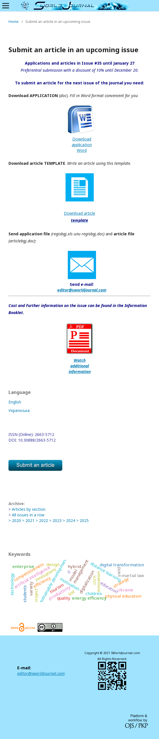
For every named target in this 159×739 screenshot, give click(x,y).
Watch (80, 360)
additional (79, 366)
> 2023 (55, 520)
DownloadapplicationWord (82, 144)
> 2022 (42, 520)
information (80, 371)
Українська (19, 410)
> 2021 (28, 520)
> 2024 (69, 520)
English (14, 402)
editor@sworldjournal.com (81, 290)
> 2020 (14, 520)
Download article (79, 213)
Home (13, 21)
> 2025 (82, 520)
